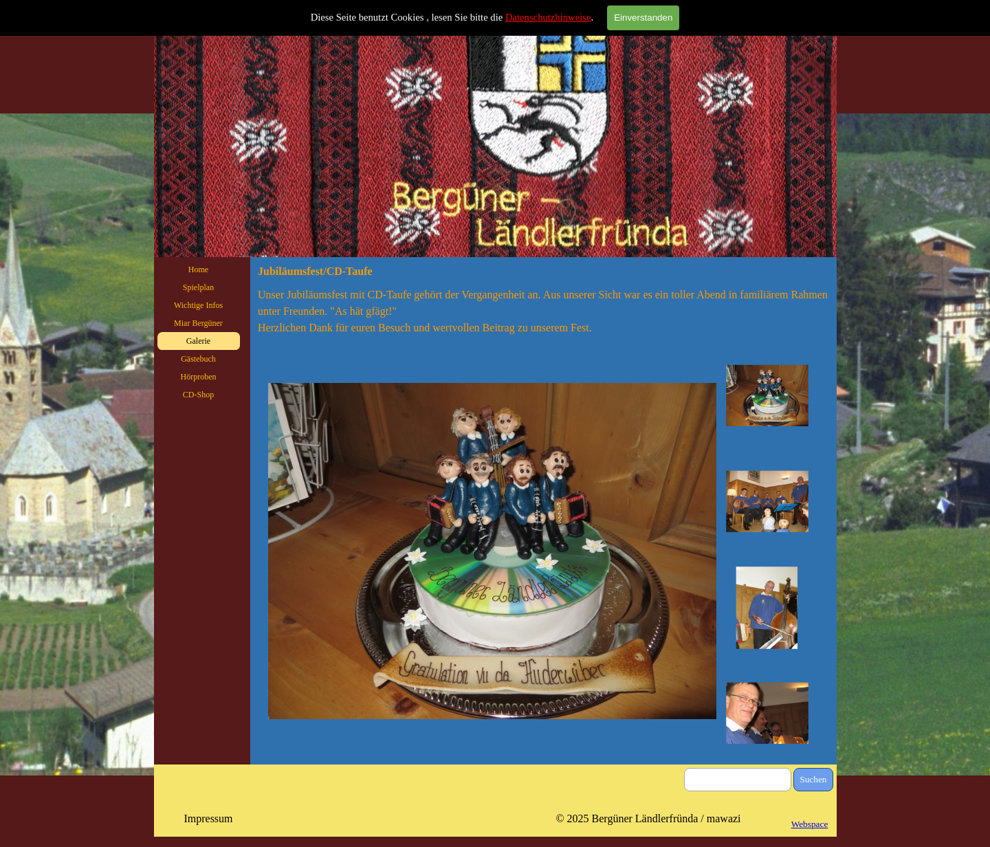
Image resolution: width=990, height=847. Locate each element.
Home (198, 269)
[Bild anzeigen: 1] (767, 396)
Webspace (809, 824)
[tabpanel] (543, 311)
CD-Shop (198, 394)
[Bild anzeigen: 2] (767, 501)
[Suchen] (738, 779)
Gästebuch (198, 359)
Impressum (208, 818)
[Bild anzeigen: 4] (767, 713)
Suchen (813, 779)
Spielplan (198, 287)
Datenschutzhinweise (548, 17)
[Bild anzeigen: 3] (767, 607)
